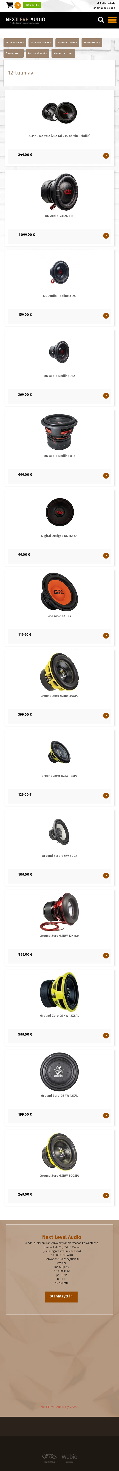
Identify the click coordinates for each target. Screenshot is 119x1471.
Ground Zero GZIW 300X (59, 856)
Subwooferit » (92, 42)
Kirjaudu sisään (104, 7)
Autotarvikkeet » (37, 53)
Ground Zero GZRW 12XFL (59, 1096)
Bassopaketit (13, 53)
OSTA (106, 156)
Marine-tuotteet (63, 53)
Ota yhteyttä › (61, 1296)
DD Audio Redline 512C (59, 296)
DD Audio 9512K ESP (59, 216)
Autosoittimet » (15, 42)
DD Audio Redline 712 (59, 376)
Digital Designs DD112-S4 (59, 536)
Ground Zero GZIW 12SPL (59, 776)
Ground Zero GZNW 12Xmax (59, 936)
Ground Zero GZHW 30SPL (59, 696)
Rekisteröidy (106, 3)
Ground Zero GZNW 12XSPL (59, 1016)
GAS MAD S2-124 (59, 616)
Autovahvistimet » (41, 42)
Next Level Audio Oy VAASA (59, 1407)
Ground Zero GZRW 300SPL (59, 1176)
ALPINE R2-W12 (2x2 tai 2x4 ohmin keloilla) (59, 136)
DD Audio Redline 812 (59, 456)
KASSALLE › (32, 5)
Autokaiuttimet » (67, 42)
